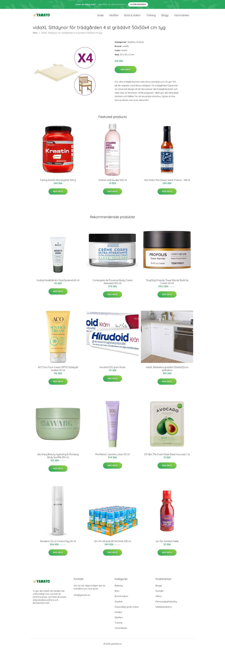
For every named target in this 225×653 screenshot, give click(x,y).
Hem (35, 37)
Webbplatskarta (164, 611)
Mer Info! (126, 73)
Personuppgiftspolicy (166, 605)
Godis (100, 17)
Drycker (119, 605)
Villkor (159, 600)
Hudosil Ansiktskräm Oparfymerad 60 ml (58, 284)
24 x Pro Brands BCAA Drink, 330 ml (112, 545)
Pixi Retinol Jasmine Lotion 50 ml (112, 458)
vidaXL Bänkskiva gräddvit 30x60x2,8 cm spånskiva (167, 373)
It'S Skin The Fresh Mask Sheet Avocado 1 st (167, 458)
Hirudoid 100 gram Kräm (112, 371)
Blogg (164, 17)
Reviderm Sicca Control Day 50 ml (58, 545)
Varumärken (181, 17)
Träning (151, 17)
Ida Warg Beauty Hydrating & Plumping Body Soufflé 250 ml (58, 460)
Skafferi (113, 17)
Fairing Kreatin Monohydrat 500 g (58, 184)
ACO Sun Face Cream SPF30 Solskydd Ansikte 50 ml (58, 373)
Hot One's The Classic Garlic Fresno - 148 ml (167, 184)
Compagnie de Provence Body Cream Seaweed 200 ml (113, 286)
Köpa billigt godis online (127, 611)
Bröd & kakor (132, 17)
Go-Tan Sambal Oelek (167, 545)
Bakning (119, 590)
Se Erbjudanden (138, 4)
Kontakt (159, 595)
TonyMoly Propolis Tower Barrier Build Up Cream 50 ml (167, 286)
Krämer (140, 46)
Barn (117, 595)
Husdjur (118, 616)
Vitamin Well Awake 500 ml (112, 184)
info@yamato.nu (82, 599)
